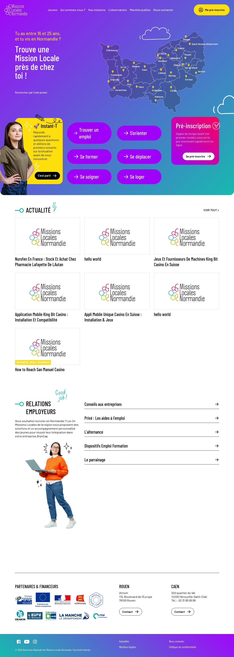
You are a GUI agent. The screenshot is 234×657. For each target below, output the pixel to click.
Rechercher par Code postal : (31, 92)
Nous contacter (163, 10)
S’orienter (135, 133)
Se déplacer (137, 156)
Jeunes (52, 10)
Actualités (124, 641)
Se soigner (86, 177)
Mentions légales (127, 647)
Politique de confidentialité (182, 647)
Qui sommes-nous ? (72, 10)
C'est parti (47, 176)
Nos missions (96, 10)
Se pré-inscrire (198, 156)
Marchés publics (140, 10)
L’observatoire (117, 10)
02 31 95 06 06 (187, 600)
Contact (130, 612)
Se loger (134, 177)
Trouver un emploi (86, 133)
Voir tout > (211, 210)
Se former (85, 156)
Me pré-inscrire (212, 10)
